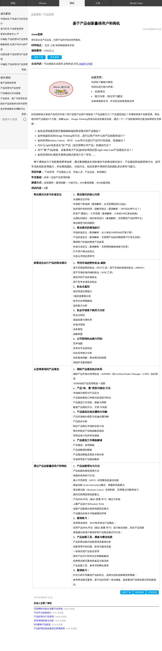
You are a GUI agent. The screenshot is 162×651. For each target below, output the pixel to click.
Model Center (136, 3)
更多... (25, 69)
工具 (97, 3)
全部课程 (36, 14)
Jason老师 (37, 34)
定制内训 (152, 592)
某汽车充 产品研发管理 (11, 29)
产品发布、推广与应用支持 (13, 98)
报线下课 (38, 57)
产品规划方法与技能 (10, 93)
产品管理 (49, 14)
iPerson (42, 3)
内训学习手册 (85, 64)
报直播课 (54, 57)
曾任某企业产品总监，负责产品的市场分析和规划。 (56, 40)
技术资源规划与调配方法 (12, 109)
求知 (13, 3)
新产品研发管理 (8, 83)
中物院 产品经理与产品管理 (14, 39)
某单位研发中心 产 (9, 34)
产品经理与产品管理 (10, 88)
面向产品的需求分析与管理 (13, 103)
